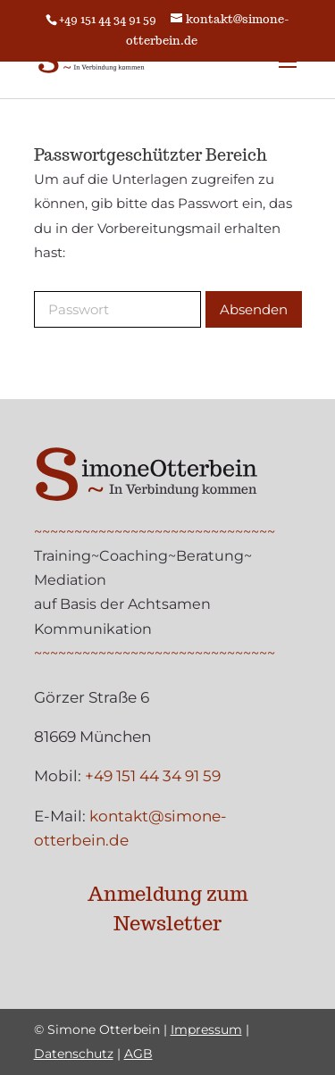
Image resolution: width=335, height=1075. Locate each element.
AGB (138, 1054)
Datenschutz (73, 1054)
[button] (287, 73)
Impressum (206, 1029)
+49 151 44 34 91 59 (107, 19)
